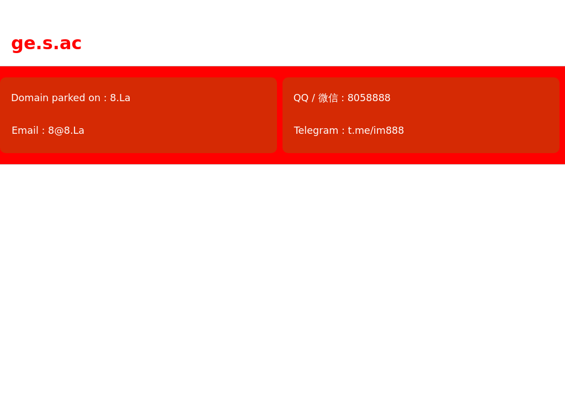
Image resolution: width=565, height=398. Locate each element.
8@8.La (66, 130)
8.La (120, 97)
